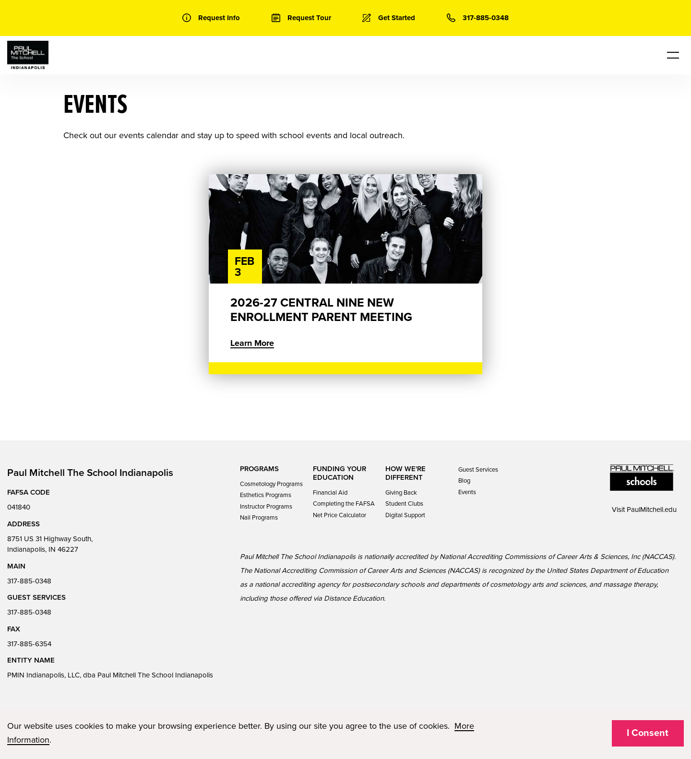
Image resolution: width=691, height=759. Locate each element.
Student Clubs (404, 504)
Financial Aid (330, 493)
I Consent (647, 733)
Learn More (252, 343)
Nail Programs (259, 518)
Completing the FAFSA (344, 504)
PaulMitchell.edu (652, 509)
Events (467, 492)
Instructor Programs (266, 506)
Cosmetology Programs (271, 484)
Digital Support (405, 515)
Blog (464, 481)
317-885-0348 (29, 581)
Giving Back (401, 493)
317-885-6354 (29, 644)
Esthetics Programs (265, 495)
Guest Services (478, 470)
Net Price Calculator (339, 515)
